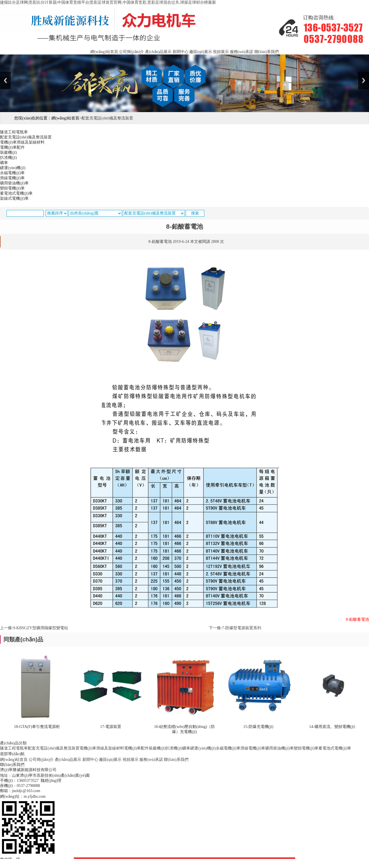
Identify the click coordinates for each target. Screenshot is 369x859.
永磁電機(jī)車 (228, 748)
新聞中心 (180, 52)
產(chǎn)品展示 (158, 52)
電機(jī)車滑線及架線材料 (101, 748)
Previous (5, 80)
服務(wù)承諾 (241, 52)
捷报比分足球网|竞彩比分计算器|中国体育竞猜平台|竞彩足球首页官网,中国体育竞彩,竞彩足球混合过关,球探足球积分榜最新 (108, 2)
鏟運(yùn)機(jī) (202, 748)
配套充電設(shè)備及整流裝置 (53, 748)
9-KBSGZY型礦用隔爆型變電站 (40, 628)
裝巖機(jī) (157, 748)
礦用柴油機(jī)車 (279, 748)
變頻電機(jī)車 (306, 748)
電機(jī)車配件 (136, 748)
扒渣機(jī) (173, 748)
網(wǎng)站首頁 (104, 52)
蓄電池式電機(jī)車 (334, 748)
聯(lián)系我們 (266, 52)
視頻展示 (221, 52)
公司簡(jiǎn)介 (131, 52)
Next (363, 80)
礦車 (186, 748)
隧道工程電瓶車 (14, 748)
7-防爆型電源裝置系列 (241, 628)
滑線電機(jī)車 (252, 748)
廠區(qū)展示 (200, 52)
